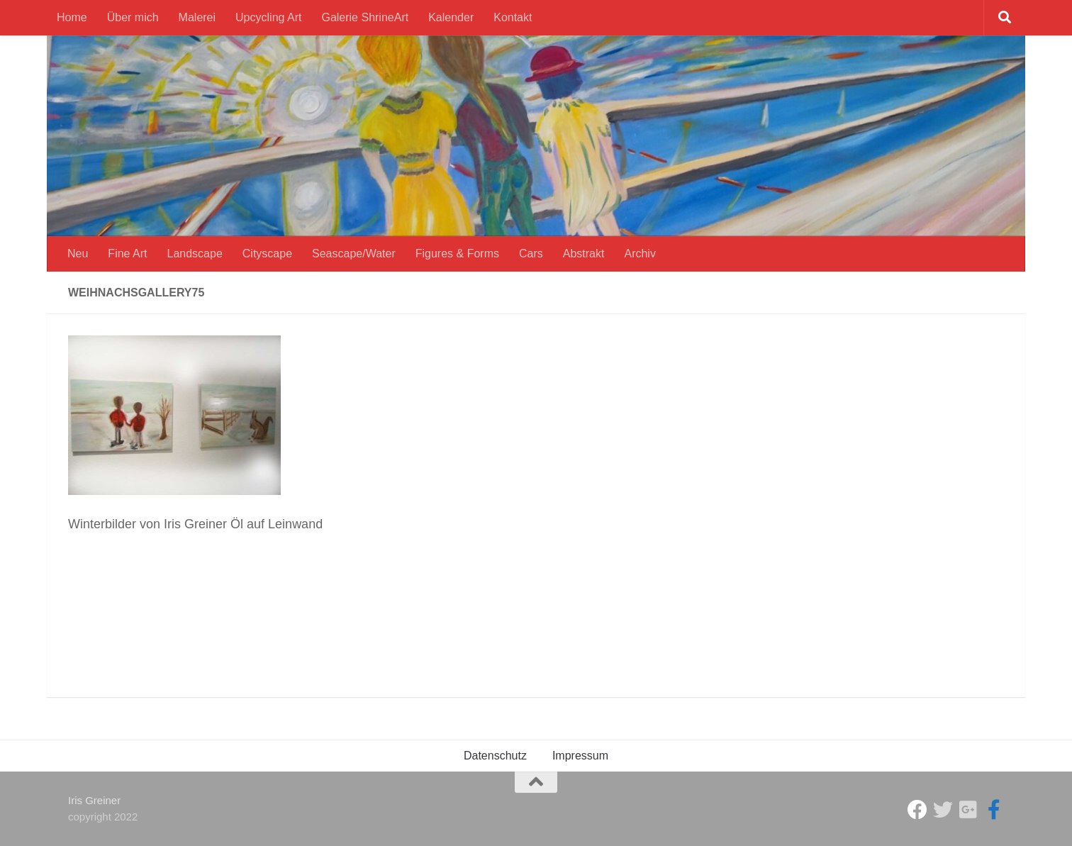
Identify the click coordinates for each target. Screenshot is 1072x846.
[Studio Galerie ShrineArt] (917, 810)
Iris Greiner (94, 800)
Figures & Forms (457, 253)
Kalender (451, 17)
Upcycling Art (268, 17)
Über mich (133, 17)
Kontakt (512, 17)
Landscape (195, 253)
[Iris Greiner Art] (994, 810)
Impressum (580, 756)
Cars (531, 253)
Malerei (197, 17)
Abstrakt (584, 253)
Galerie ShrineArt (364, 17)
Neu (77, 253)
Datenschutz (495, 756)
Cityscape (267, 253)
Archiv (639, 253)
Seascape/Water (354, 253)
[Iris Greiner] (968, 810)
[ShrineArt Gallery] (943, 810)
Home (72, 17)
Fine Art (127, 253)
